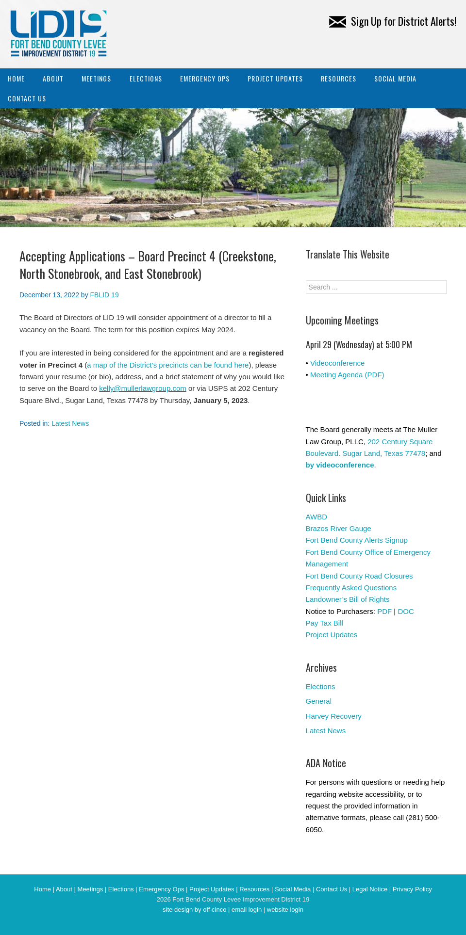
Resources (338, 78)
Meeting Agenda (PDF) (347, 375)
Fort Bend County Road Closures (359, 576)
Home (16, 78)
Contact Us (27, 98)
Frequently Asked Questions (351, 587)
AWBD (316, 517)
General (319, 701)
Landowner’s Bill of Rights (348, 599)
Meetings (96, 78)
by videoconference (340, 465)
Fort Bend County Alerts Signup (357, 540)
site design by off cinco (194, 909)
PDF (384, 611)
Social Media (395, 78)
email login (247, 909)
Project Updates (275, 78)
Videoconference (337, 363)
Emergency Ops (205, 78)
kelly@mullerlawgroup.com (142, 388)
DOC (406, 611)
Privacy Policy (412, 889)
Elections (146, 78)
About (53, 78)
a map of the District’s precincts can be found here (168, 365)
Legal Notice (369, 889)
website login (285, 909)
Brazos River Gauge (338, 528)
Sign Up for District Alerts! (392, 21)
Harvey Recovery (334, 716)
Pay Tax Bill (324, 623)
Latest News (70, 423)
